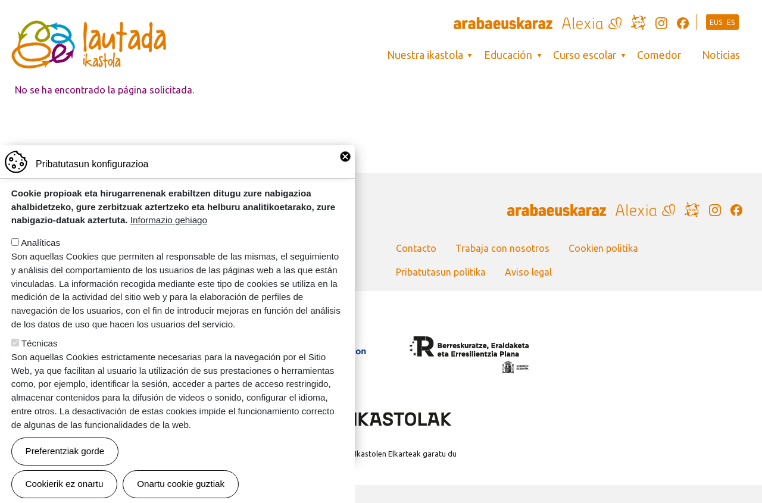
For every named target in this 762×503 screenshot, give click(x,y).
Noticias (721, 55)
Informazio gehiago (168, 243)
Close (345, 179)
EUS (716, 22)
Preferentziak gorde (65, 473)
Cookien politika (603, 248)
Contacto (416, 248)
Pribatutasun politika (441, 272)
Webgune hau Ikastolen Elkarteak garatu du (381, 453)
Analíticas (40, 265)
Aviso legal (528, 272)
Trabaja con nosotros (502, 248)
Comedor (659, 55)
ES (731, 22)
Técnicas (39, 366)
